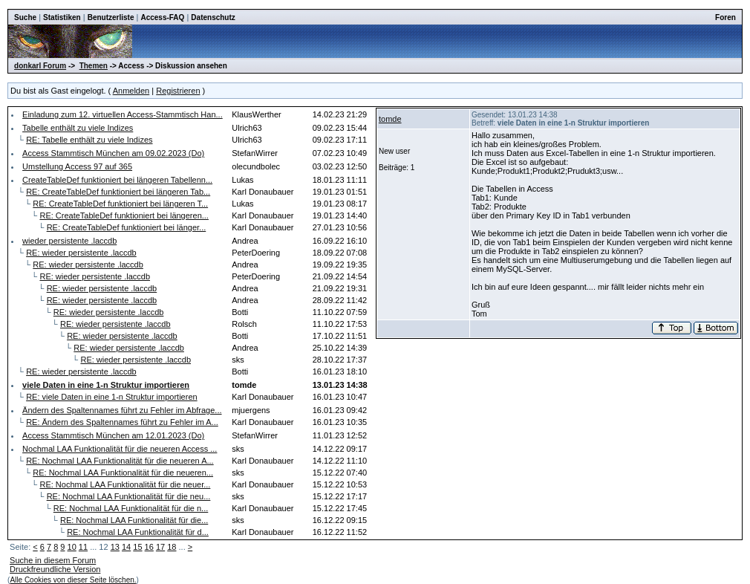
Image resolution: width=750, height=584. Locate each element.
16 (149, 546)
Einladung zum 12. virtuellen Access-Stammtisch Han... (122, 114)
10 (72, 546)
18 (171, 546)
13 (115, 546)
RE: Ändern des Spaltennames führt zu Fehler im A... (122, 422)
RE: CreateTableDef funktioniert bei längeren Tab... (118, 191)
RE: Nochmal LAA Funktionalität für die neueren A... (120, 460)
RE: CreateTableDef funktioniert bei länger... (126, 227)
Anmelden (131, 90)
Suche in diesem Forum (53, 560)
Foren (725, 17)
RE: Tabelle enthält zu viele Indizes (89, 139)
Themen (93, 66)
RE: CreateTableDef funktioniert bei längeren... (123, 215)
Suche (25, 17)
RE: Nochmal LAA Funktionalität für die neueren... (123, 472)
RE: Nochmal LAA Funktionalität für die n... (131, 508)
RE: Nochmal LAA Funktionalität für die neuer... (124, 484)
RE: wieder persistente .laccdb (81, 252)
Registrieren (178, 90)
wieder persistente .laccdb (69, 240)
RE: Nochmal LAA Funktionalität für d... (138, 532)
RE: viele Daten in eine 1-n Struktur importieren (112, 396)
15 (137, 546)
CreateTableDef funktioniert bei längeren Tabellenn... (117, 179)
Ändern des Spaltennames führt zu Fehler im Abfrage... (121, 410)
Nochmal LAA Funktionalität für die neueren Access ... (119, 448)
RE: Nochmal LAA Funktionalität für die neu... (129, 496)
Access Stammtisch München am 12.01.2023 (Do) (113, 435)
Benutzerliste (111, 17)
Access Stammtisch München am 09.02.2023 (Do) (113, 153)
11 (83, 546)
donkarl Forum (40, 66)
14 (126, 546)
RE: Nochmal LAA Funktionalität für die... (134, 520)
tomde (390, 118)
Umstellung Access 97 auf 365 (77, 166)
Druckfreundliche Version (55, 569)
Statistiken (62, 17)
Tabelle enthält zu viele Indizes (77, 127)
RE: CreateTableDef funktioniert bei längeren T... (120, 203)
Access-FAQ (162, 17)
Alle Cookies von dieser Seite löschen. (73, 580)
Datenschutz (213, 17)
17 (160, 546)
